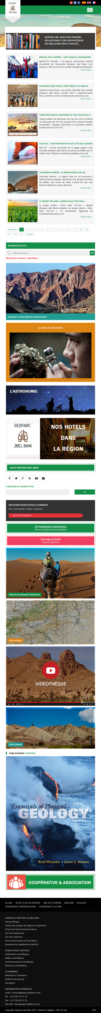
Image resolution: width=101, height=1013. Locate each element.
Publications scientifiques (17, 954)
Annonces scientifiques (16, 965)
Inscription (10, 982)
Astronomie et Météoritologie (20, 906)
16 (22, 234)
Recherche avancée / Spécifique (22, 258)
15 (15, 234)
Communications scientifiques (19, 961)
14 (9, 234)
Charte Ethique (12, 921)
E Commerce (11, 971)
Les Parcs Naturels (14, 936)
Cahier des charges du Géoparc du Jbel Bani (25, 925)
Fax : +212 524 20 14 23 (16, 1000)
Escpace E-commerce (22, 515)
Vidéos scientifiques (14, 958)
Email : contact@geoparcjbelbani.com (22, 992)
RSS (94, 1010)
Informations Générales (18, 988)
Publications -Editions (17, 950)
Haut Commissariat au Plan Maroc (21, 940)
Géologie (69, 902)
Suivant (30, 234)
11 (75, 229)
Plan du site (61, 1010)
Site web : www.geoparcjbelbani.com (22, 1004)
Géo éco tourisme (52, 902)
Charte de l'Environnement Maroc (21, 929)
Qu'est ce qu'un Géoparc (28, 902)
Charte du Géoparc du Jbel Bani (22, 917)
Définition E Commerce (16, 975)
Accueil (9, 902)
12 (81, 229)
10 (68, 229)
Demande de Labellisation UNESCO (21, 944)
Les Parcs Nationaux (14, 933)
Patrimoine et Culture (50, 906)
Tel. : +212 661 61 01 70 (16, 996)
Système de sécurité (14, 979)
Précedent (12, 229)
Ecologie (81, 902)
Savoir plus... (87, 69)
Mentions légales (46, 1010)
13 (87, 229)
